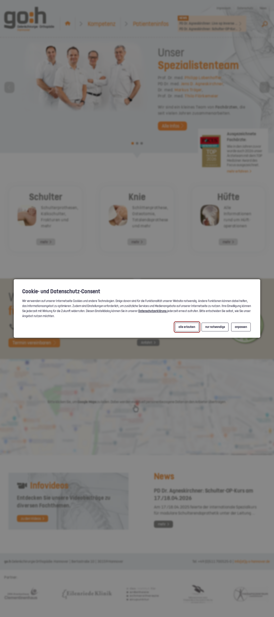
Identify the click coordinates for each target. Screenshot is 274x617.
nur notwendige (215, 327)
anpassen (241, 327)
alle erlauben (187, 327)
